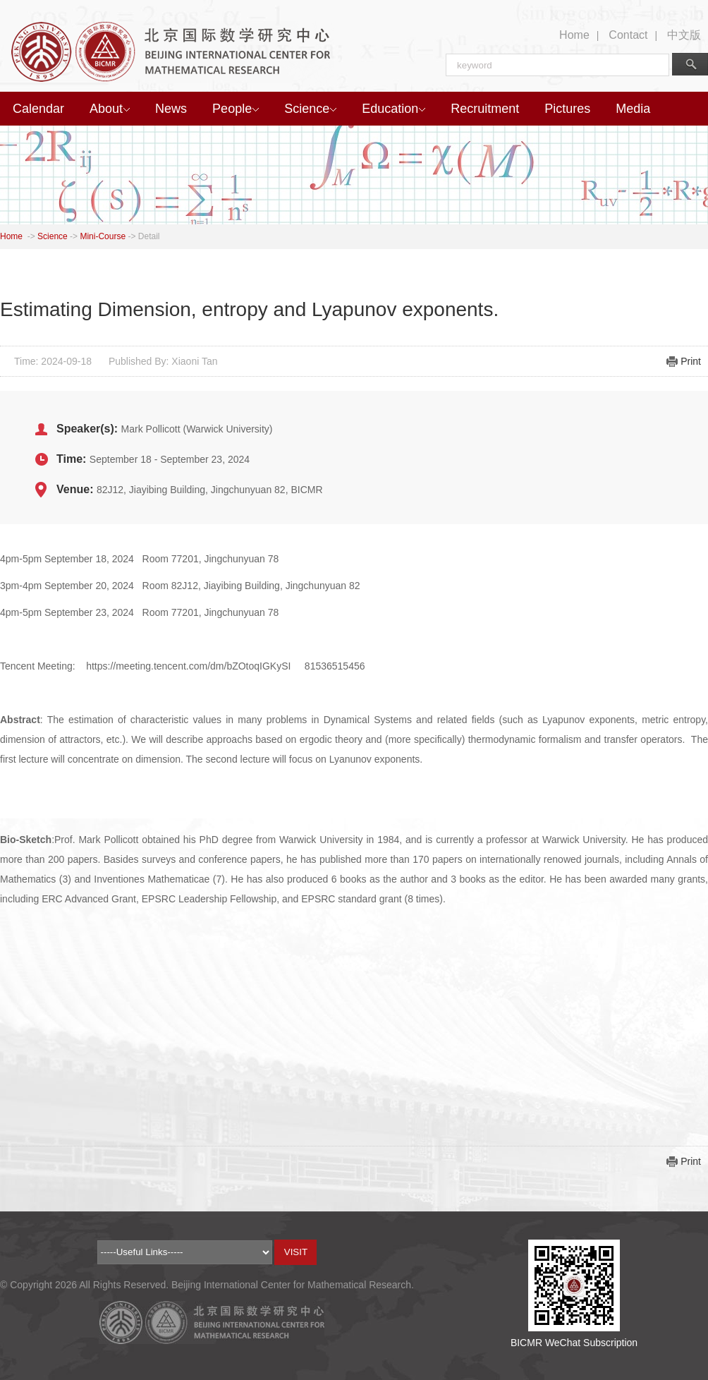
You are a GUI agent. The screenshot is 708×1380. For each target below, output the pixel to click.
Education (393, 109)
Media (633, 109)
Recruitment (485, 109)
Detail (149, 236)
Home (574, 35)
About (110, 109)
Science (310, 109)
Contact (628, 35)
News (171, 109)
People (235, 109)
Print (690, 361)
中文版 (684, 35)
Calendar (38, 109)
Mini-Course (103, 236)
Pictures (567, 109)
